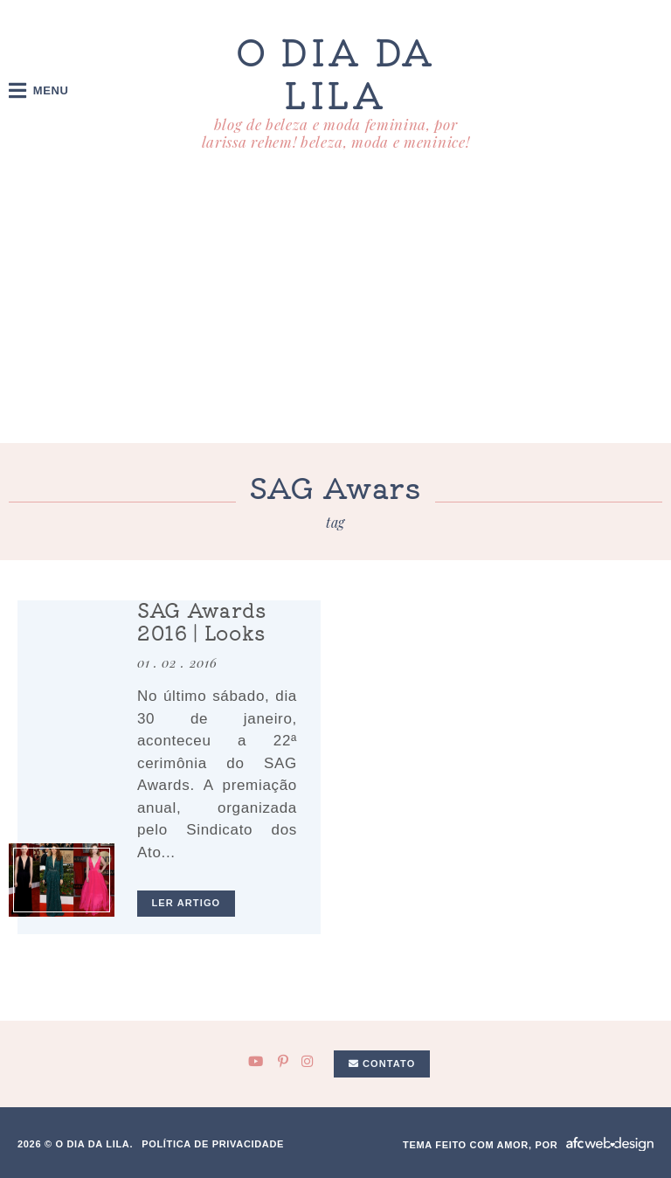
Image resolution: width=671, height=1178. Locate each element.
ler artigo (186, 902)
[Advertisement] (335, 312)
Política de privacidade (213, 1144)
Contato (382, 1063)
